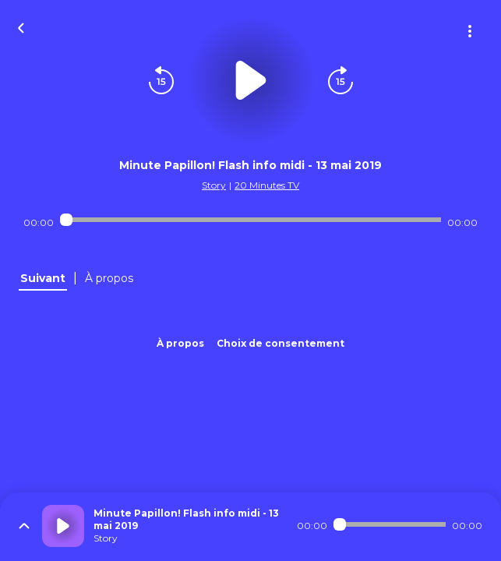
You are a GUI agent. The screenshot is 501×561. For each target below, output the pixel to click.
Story (214, 185)
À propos (180, 343)
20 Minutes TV (267, 185)
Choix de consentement (280, 343)
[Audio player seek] (251, 219)
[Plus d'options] (469, 31)
